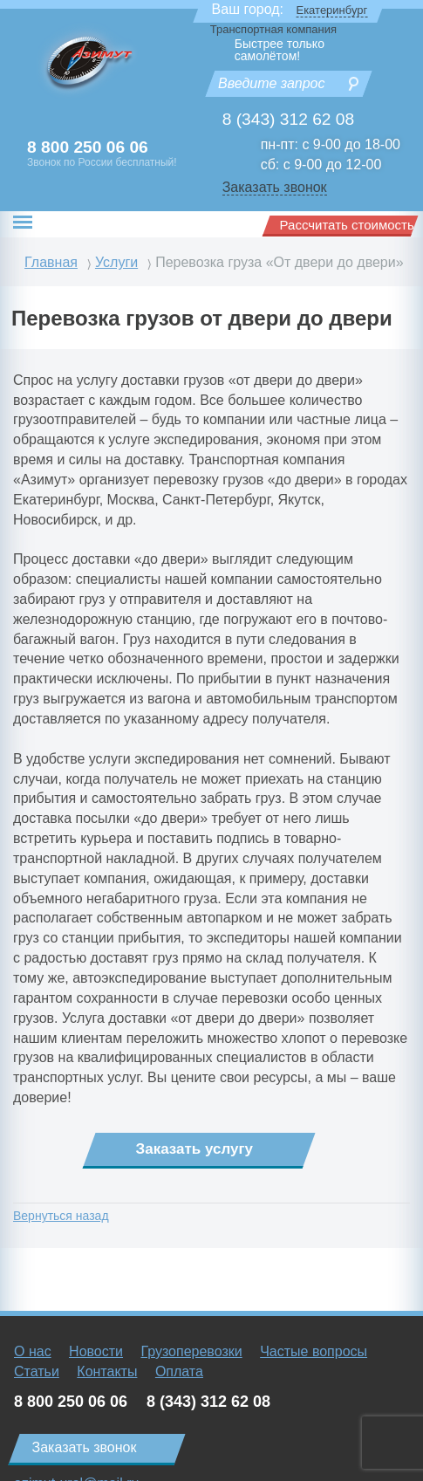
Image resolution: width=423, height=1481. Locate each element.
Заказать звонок (274, 187)
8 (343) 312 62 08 (288, 119)
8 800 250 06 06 (87, 147)
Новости (96, 1351)
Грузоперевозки (191, 1351)
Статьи (36, 1371)
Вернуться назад (61, 1216)
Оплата (179, 1371)
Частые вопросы (313, 1351)
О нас (32, 1351)
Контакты (107, 1371)
